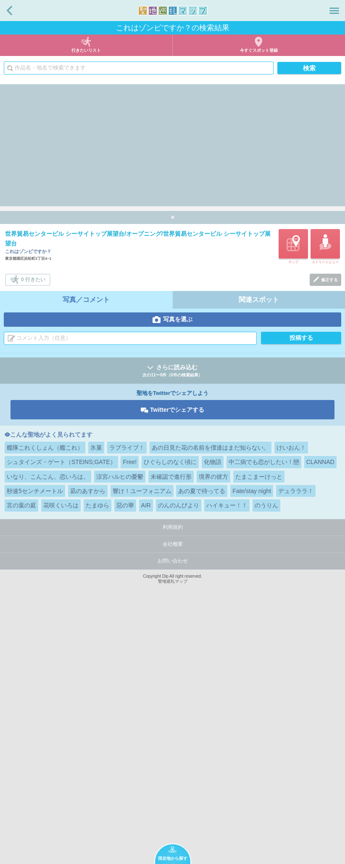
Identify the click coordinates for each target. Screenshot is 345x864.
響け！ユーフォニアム (142, 745)
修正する (329, 534)
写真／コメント (86, 554)
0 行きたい (33, 534)
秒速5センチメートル (35, 745)
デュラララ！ (295, 745)
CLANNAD (320, 716)
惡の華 (125, 760)
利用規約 (173, 782)
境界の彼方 (213, 731)
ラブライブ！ (127, 702)
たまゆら (97, 760)
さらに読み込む (172, 626)
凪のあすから (87, 745)
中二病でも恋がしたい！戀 (264, 716)
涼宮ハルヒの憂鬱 (119, 731)
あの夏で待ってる (201, 745)
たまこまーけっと (258, 731)
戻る (9, 10)
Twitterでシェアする (177, 664)
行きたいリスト (86, 50)
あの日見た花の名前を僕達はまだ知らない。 (210, 702)
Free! (130, 716)
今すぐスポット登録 (259, 50)
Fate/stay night (251, 745)
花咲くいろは (61, 760)
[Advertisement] (172, 143)
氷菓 (96, 702)
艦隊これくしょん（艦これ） (45, 702)
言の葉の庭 (21, 760)
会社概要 (173, 799)
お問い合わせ (173, 816)
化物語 (212, 716)
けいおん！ (291, 702)
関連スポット (259, 554)
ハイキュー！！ (227, 760)
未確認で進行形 (171, 731)
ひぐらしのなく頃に (170, 716)
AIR (146, 760)
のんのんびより (178, 760)
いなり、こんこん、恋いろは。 (48, 731)
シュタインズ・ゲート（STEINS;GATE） (61, 716)
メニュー (334, 10)
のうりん (266, 760)
